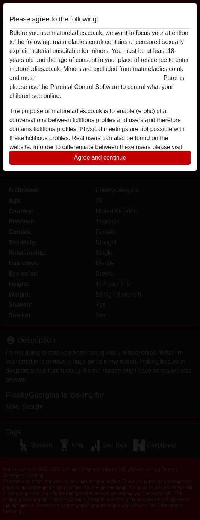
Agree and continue (100, 157)
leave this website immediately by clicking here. (99, 78)
